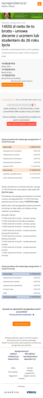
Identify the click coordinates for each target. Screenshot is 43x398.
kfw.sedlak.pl (30, 354)
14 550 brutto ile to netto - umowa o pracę (18, 218)
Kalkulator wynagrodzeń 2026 (13, 23)
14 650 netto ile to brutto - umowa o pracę (18, 224)
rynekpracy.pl (13, 356)
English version (30, 376)
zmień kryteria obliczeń (12, 84)
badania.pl (13, 359)
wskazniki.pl (30, 359)
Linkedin (21, 378)
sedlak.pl (13, 354)
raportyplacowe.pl (30, 356)
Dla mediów (13, 372)
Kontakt (30, 368)
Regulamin (13, 376)
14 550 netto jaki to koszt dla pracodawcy (18, 221)
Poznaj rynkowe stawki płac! (20, 314)
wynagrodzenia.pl (21, 351)
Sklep (13, 368)
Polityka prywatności (30, 371)
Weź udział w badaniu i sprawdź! (21, 124)
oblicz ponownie (21, 324)
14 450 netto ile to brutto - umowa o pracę (18, 226)
